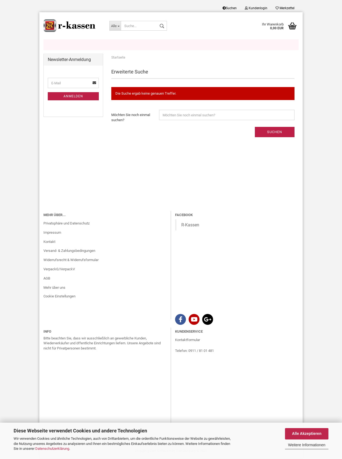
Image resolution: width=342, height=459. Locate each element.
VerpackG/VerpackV (59, 270)
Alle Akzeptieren (306, 433)
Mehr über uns (54, 289)
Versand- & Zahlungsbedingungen (69, 252)
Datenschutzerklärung (52, 449)
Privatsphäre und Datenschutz (66, 224)
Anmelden (73, 97)
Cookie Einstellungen (59, 297)
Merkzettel (285, 8)
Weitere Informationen (306, 445)
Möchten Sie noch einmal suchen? (130, 118)
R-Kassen (190, 225)
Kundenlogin (256, 8)
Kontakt (49, 242)
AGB (46, 279)
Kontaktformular (187, 341)
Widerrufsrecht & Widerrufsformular (71, 261)
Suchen (230, 8)
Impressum (52, 233)
